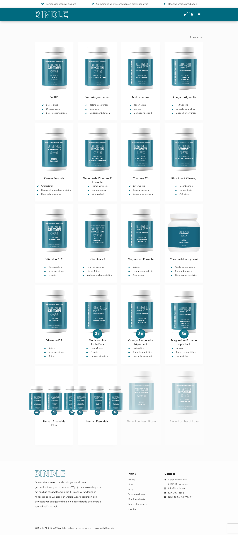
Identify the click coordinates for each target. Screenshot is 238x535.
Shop (131, 484)
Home (131, 479)
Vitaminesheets (133, 494)
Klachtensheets (133, 499)
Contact (132, 509)
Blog (131, 489)
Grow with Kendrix (103, 528)
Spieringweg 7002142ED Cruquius (177, 481)
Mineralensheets (133, 503)
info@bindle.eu (176, 488)
